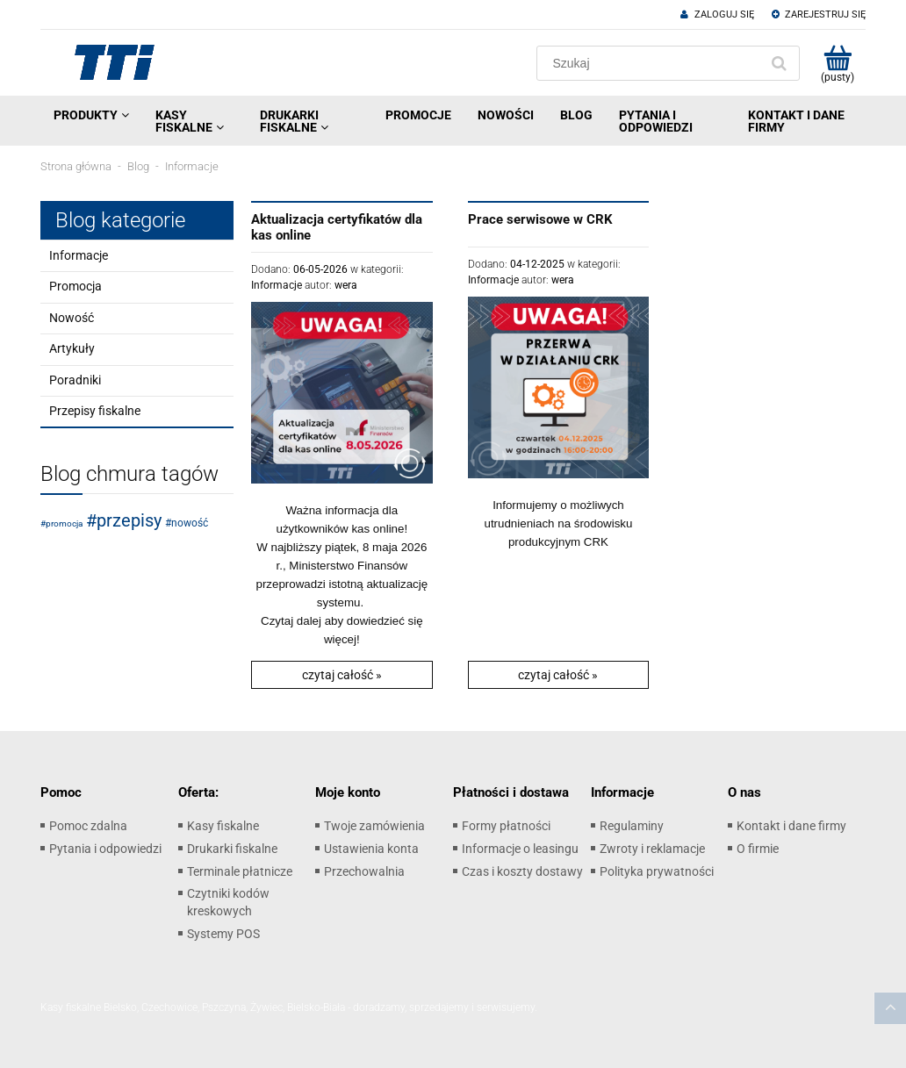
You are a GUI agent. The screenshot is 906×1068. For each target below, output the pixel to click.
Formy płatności (506, 826)
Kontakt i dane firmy (791, 826)
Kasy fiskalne (223, 826)
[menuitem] (91, 115)
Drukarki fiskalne (232, 849)
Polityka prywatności (657, 871)
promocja (64, 523)
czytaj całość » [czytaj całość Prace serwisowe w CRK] (558, 675)
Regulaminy (632, 826)
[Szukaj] (779, 63)
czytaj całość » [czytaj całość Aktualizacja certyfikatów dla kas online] (342, 675)
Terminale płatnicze (239, 871)
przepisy (129, 520)
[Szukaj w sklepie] (651, 63)
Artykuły (72, 348)
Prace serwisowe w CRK (540, 219)
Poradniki (75, 380)
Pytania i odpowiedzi (105, 849)
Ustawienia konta (371, 849)
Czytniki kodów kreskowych (228, 902)
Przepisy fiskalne (94, 411)
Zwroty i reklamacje (652, 849)
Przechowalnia (364, 871)
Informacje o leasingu (520, 849)
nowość (189, 523)
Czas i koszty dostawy (522, 871)
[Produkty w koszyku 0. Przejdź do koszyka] (837, 63)
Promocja (75, 286)
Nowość (71, 318)
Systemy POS (223, 934)
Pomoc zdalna (88, 826)
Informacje (78, 255)
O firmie (758, 849)
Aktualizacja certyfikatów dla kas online (336, 227)
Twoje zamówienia (374, 826)
